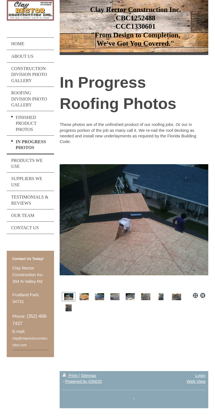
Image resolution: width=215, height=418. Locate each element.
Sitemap (88, 375)
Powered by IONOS (83, 381)
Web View (196, 381)
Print (70, 375)
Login (200, 375)
